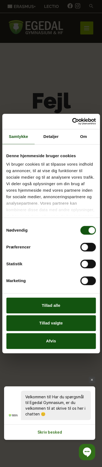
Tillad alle (51, 305)
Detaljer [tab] (51, 136)
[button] (87, 452)
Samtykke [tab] (18, 136)
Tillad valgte (51, 323)
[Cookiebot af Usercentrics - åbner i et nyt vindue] (73, 121)
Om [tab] (83, 136)
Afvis (51, 341)
